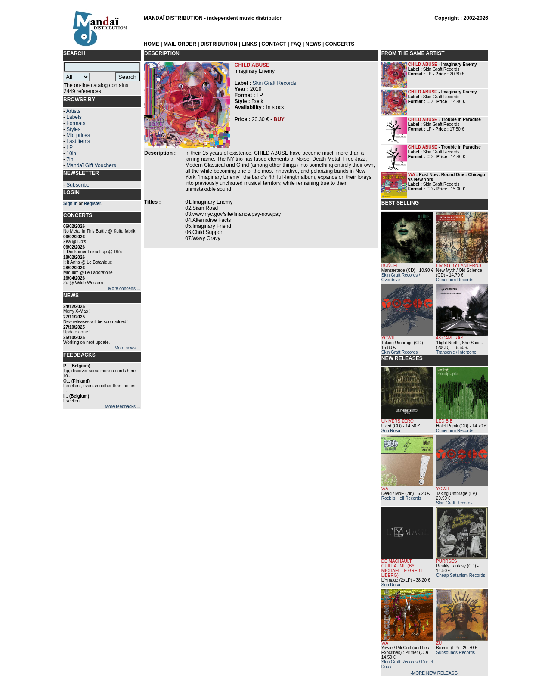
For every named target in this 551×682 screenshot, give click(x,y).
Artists (73, 111)
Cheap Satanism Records (460, 575)
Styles (73, 129)
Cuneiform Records (454, 279)
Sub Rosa (390, 430)
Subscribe (77, 185)
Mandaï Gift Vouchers (91, 165)
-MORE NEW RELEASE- (435, 673)
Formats (75, 123)
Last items (78, 141)
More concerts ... (124, 288)
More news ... (127, 348)
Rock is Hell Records (401, 498)
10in (71, 153)
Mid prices (78, 135)
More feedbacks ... (122, 406)
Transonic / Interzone (456, 352)
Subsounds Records (455, 652)
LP (69, 147)
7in (69, 159)
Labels (73, 117)
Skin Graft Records (274, 83)
